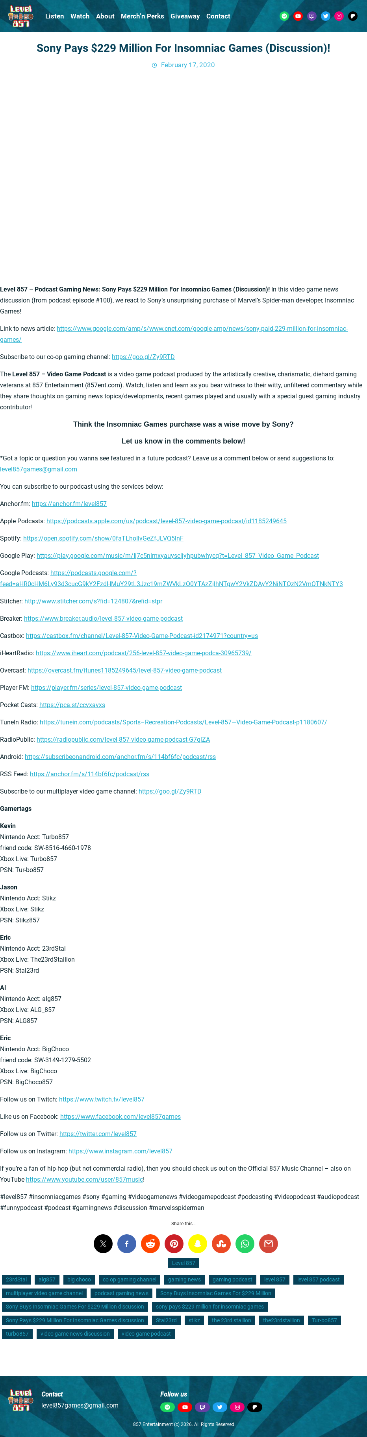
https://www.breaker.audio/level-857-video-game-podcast (103, 618)
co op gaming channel (129, 1279)
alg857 (47, 1279)
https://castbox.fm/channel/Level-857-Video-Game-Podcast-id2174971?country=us (142, 636)
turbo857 (17, 1334)
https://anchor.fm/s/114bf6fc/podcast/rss (89, 774)
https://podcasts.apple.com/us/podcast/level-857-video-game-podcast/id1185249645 (166, 521)
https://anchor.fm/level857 (69, 504)
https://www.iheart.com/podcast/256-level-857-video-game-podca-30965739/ (144, 653)
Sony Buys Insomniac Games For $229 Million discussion (75, 1306)
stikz (194, 1320)
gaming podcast (232, 1279)
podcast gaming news (121, 1293)
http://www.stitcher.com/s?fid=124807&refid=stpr (93, 601)
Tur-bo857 (324, 1320)
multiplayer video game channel (44, 1293)
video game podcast (146, 1334)
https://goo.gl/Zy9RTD (143, 357)
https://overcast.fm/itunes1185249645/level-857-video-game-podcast (125, 670)
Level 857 (183, 1263)
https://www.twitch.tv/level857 (102, 1099)
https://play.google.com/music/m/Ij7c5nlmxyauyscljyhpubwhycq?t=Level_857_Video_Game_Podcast (178, 555)
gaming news (184, 1279)
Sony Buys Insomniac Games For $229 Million (215, 1293)
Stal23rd (166, 1320)
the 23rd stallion (231, 1320)
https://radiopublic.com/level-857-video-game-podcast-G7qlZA (123, 739)
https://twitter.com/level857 (98, 1134)
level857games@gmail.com (38, 469)
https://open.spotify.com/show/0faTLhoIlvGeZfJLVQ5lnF (103, 538)
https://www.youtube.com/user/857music (84, 1179)
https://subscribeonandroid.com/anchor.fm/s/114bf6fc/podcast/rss (120, 757)
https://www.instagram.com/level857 (120, 1151)
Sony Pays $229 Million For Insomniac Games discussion (75, 1320)
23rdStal (16, 1279)
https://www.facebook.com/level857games (120, 1116)
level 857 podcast (318, 1279)
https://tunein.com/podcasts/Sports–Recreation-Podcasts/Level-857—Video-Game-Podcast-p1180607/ (183, 722)
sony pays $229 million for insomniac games (210, 1306)
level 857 (274, 1279)
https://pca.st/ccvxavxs (72, 705)
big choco (79, 1279)
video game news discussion (75, 1334)
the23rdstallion (281, 1320)
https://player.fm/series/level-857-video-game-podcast (106, 687)
